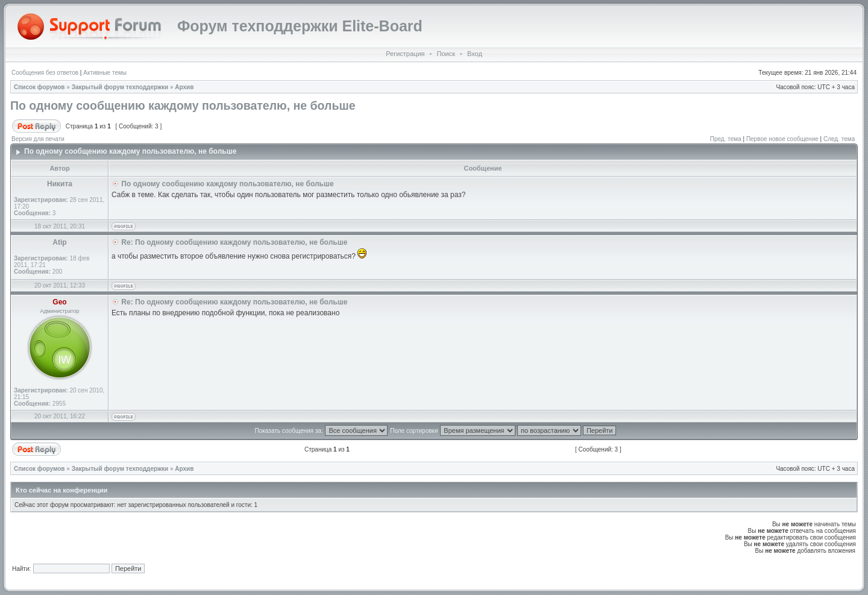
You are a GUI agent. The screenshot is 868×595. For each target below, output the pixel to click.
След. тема (839, 139)
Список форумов (39, 87)
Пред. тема (725, 139)
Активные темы (105, 72)
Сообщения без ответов (44, 72)
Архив (184, 87)
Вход (474, 53)
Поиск (445, 53)
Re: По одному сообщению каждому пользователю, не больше (234, 242)
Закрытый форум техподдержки (120, 87)
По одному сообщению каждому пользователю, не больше (183, 105)
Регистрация (405, 53)
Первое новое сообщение (782, 139)
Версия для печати (37, 139)
